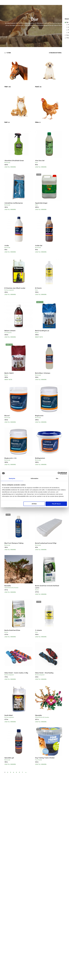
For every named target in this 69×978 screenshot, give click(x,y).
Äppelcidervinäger (41, 203)
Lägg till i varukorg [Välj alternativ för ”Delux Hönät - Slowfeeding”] (40, 679)
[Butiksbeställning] (50, 53)
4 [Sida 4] (13, 772)
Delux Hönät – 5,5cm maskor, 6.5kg (16, 673)
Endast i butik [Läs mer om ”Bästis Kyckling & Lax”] (39, 337)
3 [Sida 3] (10, 772)
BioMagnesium (40, 458)
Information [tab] (34, 478)
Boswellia (7, 585)
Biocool (7, 415)
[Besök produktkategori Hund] (49, 73)
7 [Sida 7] (22, 772)
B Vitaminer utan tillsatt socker (14, 288)
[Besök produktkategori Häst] (18, 73)
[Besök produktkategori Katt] (18, 108)
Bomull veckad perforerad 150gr (46, 543)
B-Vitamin (38, 288)
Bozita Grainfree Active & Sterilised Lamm (47, 586)
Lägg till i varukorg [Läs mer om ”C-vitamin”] (40, 636)
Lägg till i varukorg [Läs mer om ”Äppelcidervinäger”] (40, 209)
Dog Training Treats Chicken (45, 758)
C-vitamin (38, 630)
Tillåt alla (56, 504)
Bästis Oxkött (9, 373)
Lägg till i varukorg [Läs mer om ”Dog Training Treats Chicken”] (40, 764)
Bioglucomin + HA (10, 458)
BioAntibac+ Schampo (42, 373)
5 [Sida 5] (16, 772)
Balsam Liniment (9, 330)
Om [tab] (57, 478)
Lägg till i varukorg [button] (10, 167)
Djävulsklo (38, 715)
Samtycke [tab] (12, 478)
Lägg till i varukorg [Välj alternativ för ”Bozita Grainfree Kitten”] (10, 636)
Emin (36, 162)
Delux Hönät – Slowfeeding (44, 673)
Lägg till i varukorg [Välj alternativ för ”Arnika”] (10, 252)
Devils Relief (8, 715)
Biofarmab (7, 162)
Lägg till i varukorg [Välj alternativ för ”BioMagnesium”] (40, 464)
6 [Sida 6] (19, 772)
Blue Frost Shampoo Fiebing (13, 543)
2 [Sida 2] (7, 772)
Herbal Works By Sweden (11, 587)
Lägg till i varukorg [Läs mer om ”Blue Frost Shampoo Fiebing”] (10, 549)
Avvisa (34, 504)
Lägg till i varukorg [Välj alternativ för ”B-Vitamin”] (40, 294)
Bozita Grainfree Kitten (12, 630)
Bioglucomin (39, 415)
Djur (67, 22)
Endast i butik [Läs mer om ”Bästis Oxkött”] (8, 379)
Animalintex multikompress (13, 203)
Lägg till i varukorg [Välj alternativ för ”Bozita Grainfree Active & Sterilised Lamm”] (40, 594)
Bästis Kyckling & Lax (42, 330)
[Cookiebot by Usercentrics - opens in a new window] (59, 473)
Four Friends (38, 760)
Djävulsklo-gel (9, 758)
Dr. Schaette (8, 332)
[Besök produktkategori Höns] (49, 108)
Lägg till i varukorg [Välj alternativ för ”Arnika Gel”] (40, 252)
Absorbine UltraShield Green (14, 160)
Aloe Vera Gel (39, 160)
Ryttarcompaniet (9, 290)
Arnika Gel (38, 245)
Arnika (6, 245)
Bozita (37, 589)
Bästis (37, 332)
